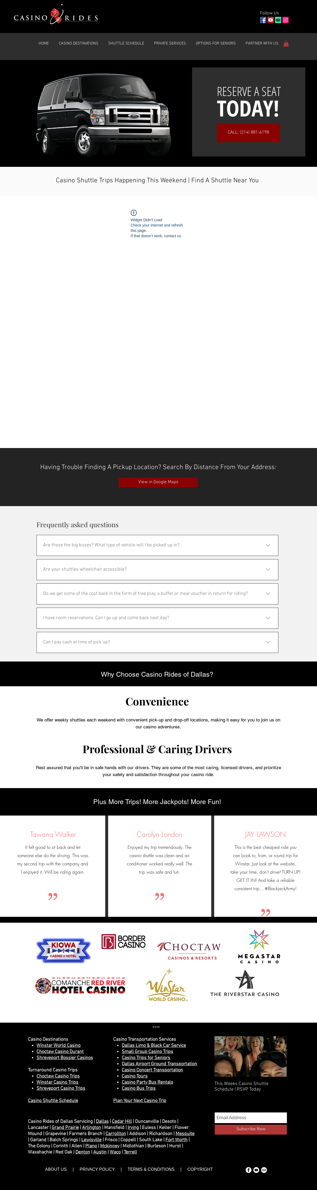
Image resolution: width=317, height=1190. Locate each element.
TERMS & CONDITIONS (151, 1169)
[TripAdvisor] (278, 20)
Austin (100, 1152)
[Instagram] (285, 20)
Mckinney (109, 1146)
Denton (82, 1152)
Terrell (130, 1152)
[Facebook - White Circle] (248, 1170)
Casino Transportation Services (144, 1039)
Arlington (91, 1128)
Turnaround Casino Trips (53, 1070)
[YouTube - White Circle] (256, 1170)
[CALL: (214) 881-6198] (248, 133)
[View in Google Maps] (158, 482)
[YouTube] (270, 20)
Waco (115, 1152)
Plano (91, 1146)
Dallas (102, 1121)
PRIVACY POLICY (97, 1169)
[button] (78, 43)
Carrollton (115, 1134)
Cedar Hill (122, 1121)
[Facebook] (263, 20)
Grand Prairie (65, 1128)
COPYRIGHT (199, 1169)
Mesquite (185, 1134)
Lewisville (91, 1140)
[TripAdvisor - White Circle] (264, 1170)
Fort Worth (176, 1140)
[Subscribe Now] (251, 1130)
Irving (133, 1128)
